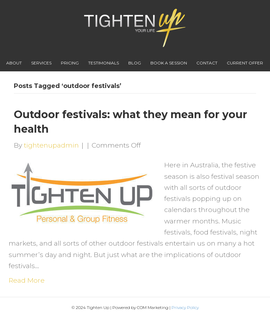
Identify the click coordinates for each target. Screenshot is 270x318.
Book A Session (168, 62)
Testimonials (103, 62)
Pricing (70, 62)
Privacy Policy (185, 307)
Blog (134, 62)
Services (41, 62)
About (14, 62)
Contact (206, 62)
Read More (27, 280)
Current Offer (245, 62)
